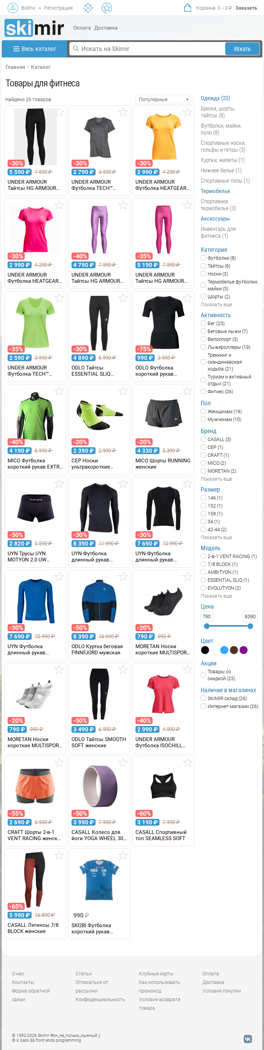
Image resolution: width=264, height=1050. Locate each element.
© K (46, 1040)
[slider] (207, 626)
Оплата (82, 28)
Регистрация (58, 8)
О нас (18, 973)
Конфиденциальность (100, 999)
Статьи (84, 973)
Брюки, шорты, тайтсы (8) (218, 112)
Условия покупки (221, 991)
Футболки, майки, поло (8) (221, 129)
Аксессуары (215, 218)
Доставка (106, 28)
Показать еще (216, 304)
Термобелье (215, 191)
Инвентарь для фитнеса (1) (218, 232)
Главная (15, 67)
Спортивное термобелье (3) (218, 205)
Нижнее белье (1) (221, 170)
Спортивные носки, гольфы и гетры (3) (223, 146)
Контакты (23, 982)
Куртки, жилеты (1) (223, 160)
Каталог (41, 67)
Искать (242, 48)
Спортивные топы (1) (225, 180)
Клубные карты (156, 973)
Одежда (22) (215, 98)
